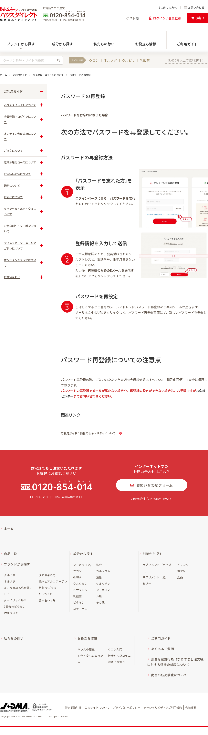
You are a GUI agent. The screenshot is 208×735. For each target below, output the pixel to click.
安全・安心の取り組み (90, 659)
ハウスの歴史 (86, 649)
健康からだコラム (119, 656)
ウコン (94, 60)
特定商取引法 (73, 707)
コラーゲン (80, 609)
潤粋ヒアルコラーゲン (53, 581)
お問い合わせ (194, 7)
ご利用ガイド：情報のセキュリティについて (88, 433)
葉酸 (99, 577)
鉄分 (99, 565)
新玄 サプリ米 (48, 588)
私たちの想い (104, 43)
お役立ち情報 (87, 638)
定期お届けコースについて (20, 162)
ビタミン (79, 602)
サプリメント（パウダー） (157, 568)
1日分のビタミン (15, 606)
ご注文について (13, 151)
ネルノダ (110, 60)
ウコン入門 (115, 649)
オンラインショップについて (20, 262)
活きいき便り (116, 662)
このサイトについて (97, 707)
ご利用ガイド (187, 43)
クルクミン (80, 583)
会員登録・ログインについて (48, 75)
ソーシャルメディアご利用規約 (163, 707)
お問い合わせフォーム (151, 485)
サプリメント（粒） (155, 577)
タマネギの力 (47, 575)
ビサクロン (80, 590)
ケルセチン (103, 583)
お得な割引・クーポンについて (20, 228)
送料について (12, 185)
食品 (180, 577)
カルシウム (103, 571)
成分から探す (83, 553)
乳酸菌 (145, 60)
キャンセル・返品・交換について (20, 211)
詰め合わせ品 (47, 600)
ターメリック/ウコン (82, 568)
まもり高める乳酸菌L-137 (18, 591)
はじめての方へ (165, 7)
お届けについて (13, 197)
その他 (100, 602)
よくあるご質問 (162, 648)
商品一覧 (10, 553)
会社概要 (190, 707)
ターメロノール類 (104, 593)
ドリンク (183, 565)
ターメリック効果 (15, 600)
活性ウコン (11, 613)
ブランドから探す (17, 564)
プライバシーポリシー (126, 707)
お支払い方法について (17, 174)
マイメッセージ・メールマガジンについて (20, 245)
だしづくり (46, 594)
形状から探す (152, 553)
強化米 (181, 571)
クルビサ (128, 60)
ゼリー (147, 583)
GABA (77, 577)
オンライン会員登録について (20, 136)
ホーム (3, 75)
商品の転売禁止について (169, 675)
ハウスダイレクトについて (20, 105)
